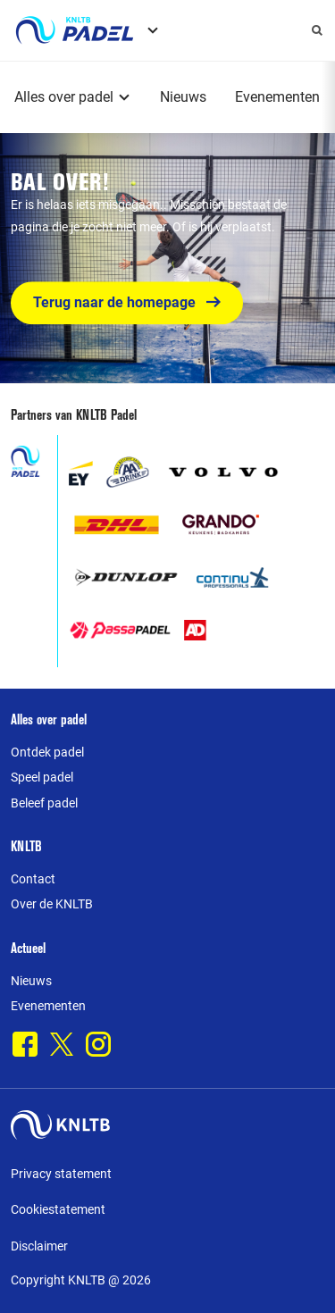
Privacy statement (61, 1174)
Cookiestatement (58, 1209)
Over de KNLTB (52, 904)
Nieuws (183, 96)
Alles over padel (63, 96)
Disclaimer (39, 1246)
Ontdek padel (47, 752)
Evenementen (277, 96)
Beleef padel (44, 803)
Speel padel (42, 777)
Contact (33, 879)
